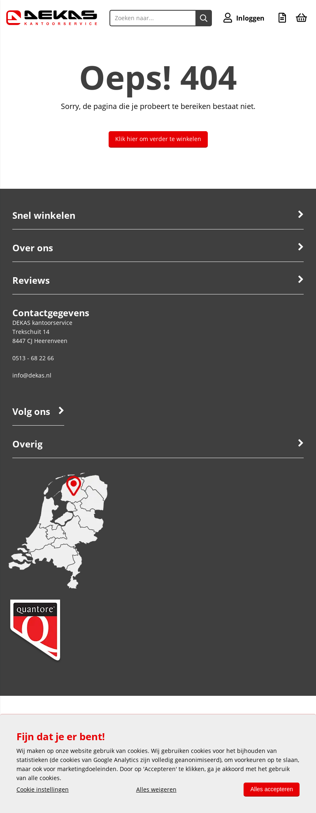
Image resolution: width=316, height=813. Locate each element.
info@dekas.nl (31, 375)
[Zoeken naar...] (203, 18)
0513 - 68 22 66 (33, 358)
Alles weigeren (156, 789)
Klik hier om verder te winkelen (158, 139)
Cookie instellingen (42, 789)
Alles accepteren (271, 789)
